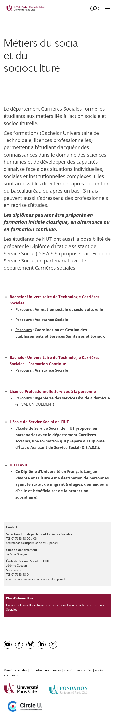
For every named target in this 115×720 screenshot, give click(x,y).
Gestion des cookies (78, 670)
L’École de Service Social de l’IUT (39, 421)
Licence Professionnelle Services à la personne (53, 391)
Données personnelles (45, 670)
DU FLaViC (19, 464)
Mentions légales (15, 670)
